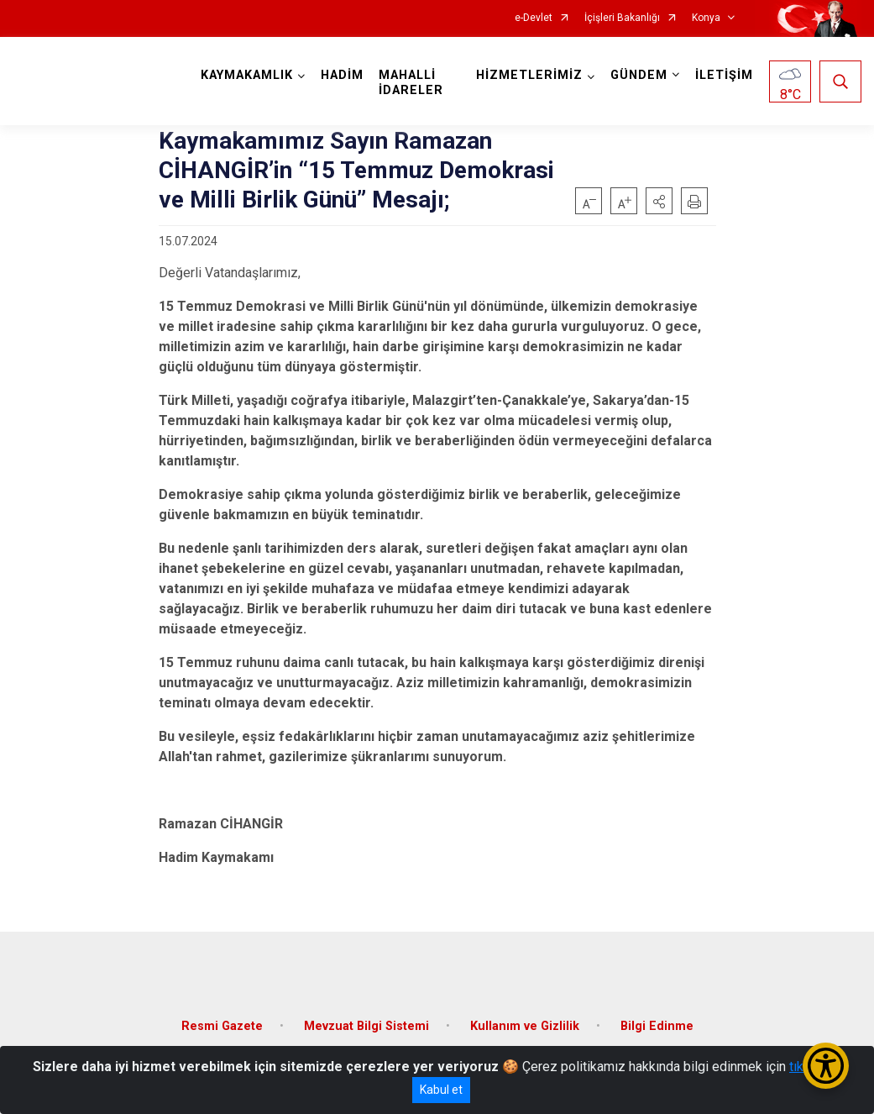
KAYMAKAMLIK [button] (247, 75)
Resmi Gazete (222, 1026)
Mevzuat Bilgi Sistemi (366, 1026)
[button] (659, 200)
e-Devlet (533, 18)
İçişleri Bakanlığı (622, 18)
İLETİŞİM (724, 75)
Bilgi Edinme (656, 1026)
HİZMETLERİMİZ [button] (529, 75)
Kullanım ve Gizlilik (524, 1026)
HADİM (342, 75)
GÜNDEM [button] (638, 75)
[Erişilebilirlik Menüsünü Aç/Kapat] (826, 1066)
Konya (706, 18)
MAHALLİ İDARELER (411, 82)
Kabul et (441, 1089)
